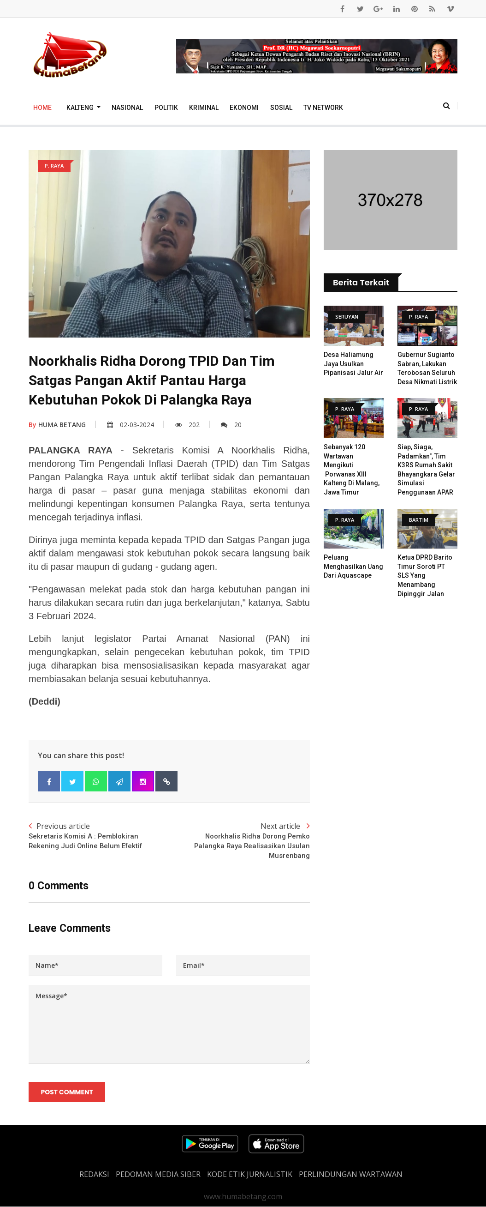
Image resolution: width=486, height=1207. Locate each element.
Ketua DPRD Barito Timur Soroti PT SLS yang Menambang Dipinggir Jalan (424, 575)
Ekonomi (244, 107)
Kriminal (204, 107)
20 (231, 424)
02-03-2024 (130, 424)
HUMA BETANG (57, 424)
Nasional (127, 107)
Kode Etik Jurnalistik (249, 1175)
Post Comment (67, 1092)
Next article (239, 841)
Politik (166, 107)
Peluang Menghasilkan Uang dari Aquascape (353, 566)
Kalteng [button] (80, 107)
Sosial (281, 107)
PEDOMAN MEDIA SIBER (158, 1175)
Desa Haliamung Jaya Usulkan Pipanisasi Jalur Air (353, 363)
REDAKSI (94, 1175)
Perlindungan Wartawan (351, 1175)
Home (42, 107)
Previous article (99, 836)
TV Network (323, 107)
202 (187, 424)
